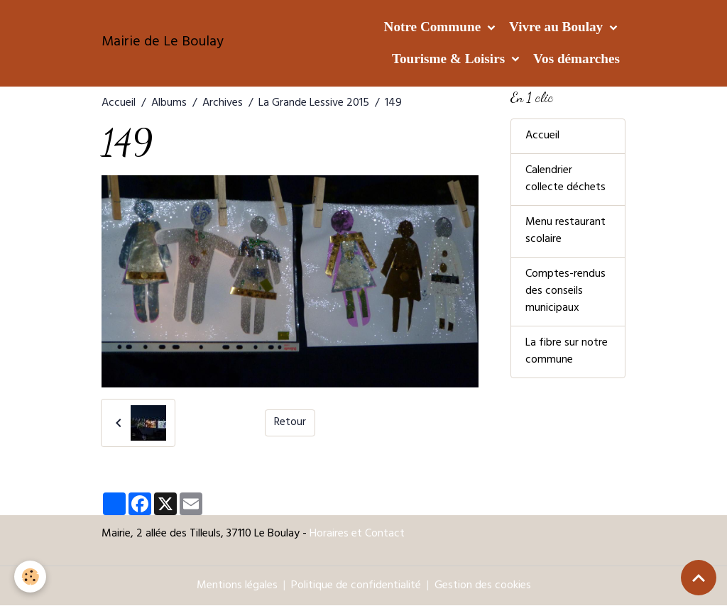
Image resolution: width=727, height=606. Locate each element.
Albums (169, 103)
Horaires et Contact (357, 534)
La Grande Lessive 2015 (313, 103)
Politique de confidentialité (356, 586)
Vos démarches (576, 58)
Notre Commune (434, 26)
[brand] (163, 43)
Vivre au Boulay (557, 26)
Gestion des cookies (482, 586)
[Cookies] (30, 577)
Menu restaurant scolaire (565, 231)
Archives (222, 103)
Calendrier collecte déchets (565, 179)
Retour (290, 423)
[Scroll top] (698, 577)
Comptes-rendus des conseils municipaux (565, 291)
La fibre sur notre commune (566, 352)
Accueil (119, 103)
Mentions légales (237, 586)
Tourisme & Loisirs (450, 58)
